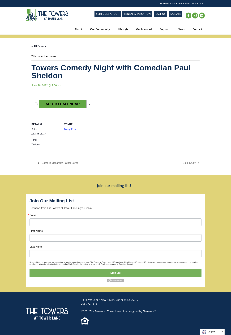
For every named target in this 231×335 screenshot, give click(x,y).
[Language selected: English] (212, 332)
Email (33, 215)
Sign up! (115, 273)
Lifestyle (124, 29)
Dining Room (70, 129)
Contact (197, 29)
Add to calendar (63, 104)
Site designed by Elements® (139, 311)
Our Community (100, 29)
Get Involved (144, 29)
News (182, 29)
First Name (36, 231)
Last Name (36, 246)
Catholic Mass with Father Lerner (60, 163)
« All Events (38, 46)
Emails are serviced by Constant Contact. (117, 264)
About (79, 29)
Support (165, 29)
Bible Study (190, 163)
